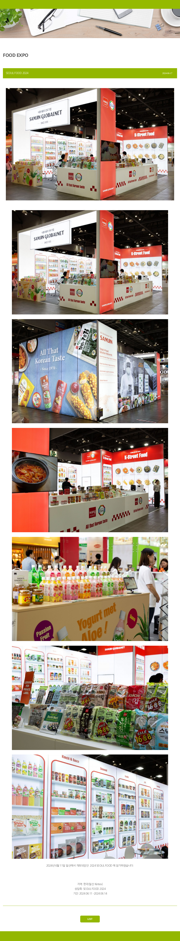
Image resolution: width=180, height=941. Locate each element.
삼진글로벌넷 (90, 4)
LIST (90, 919)
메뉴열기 (4, 4)
